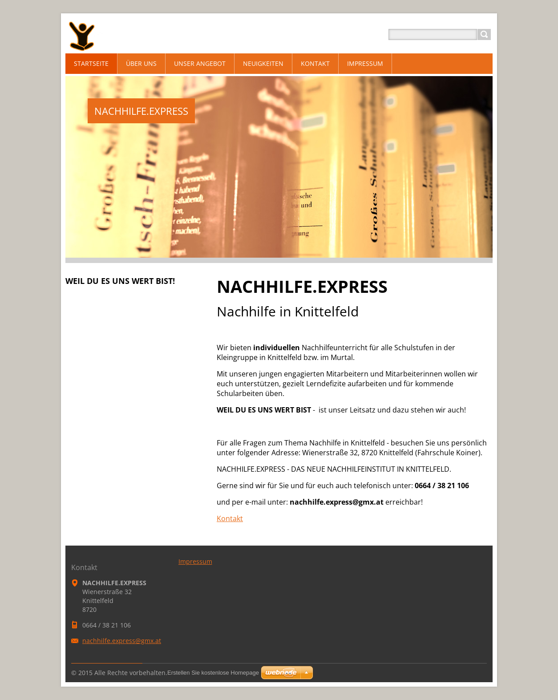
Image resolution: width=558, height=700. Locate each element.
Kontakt (230, 518)
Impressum (195, 561)
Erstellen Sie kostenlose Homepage (213, 672)
